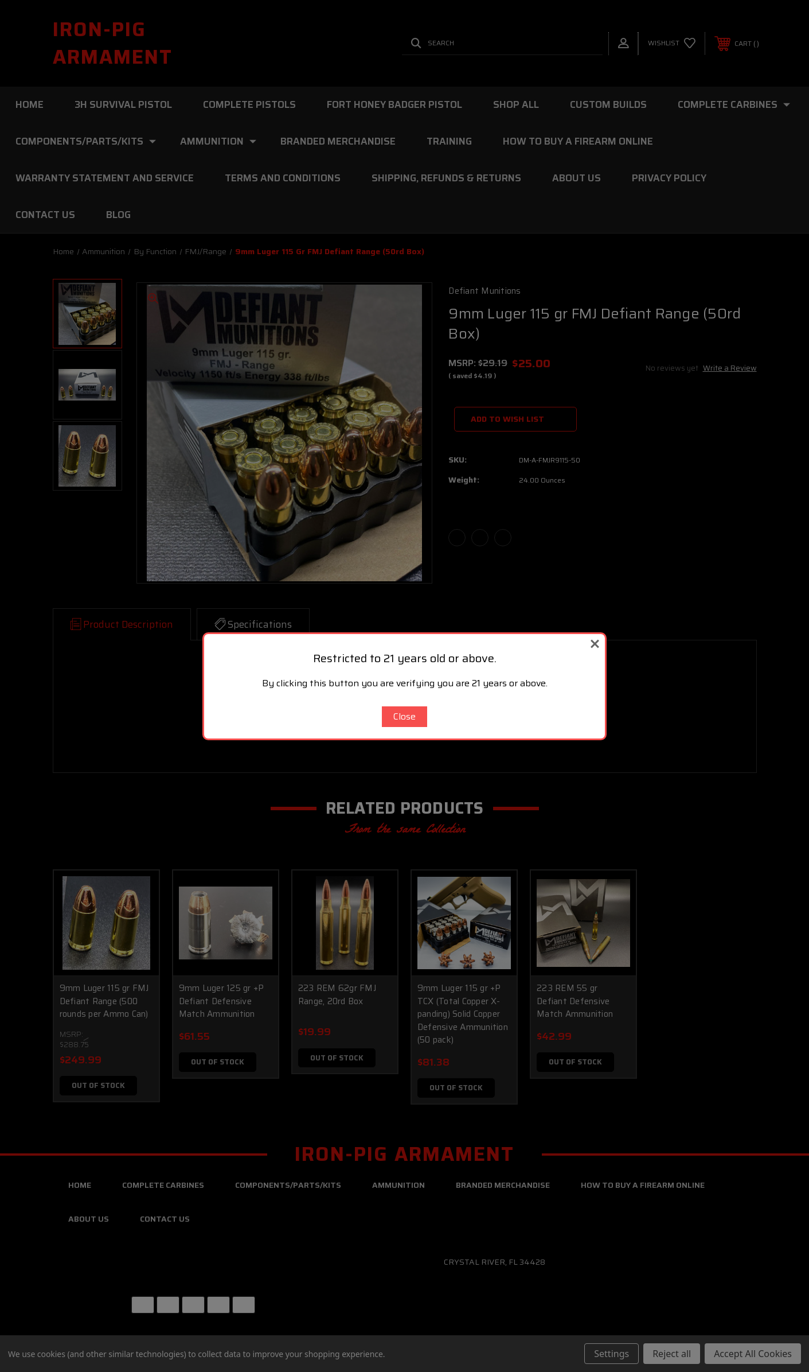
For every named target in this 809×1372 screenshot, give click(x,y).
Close (404, 716)
